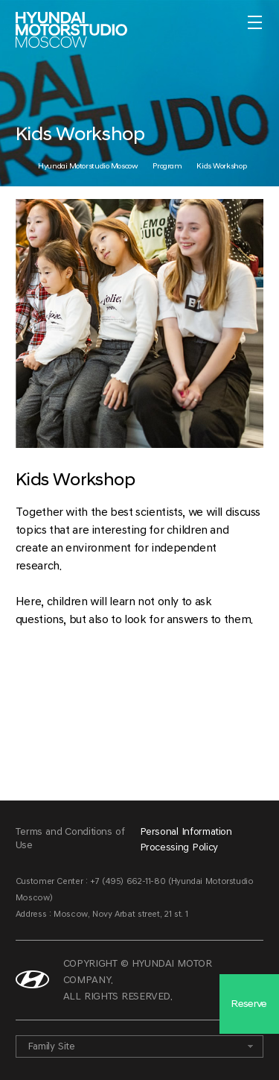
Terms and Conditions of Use (70, 838)
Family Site (51, 1046)
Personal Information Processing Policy (186, 839)
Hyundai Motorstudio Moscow (88, 166)
